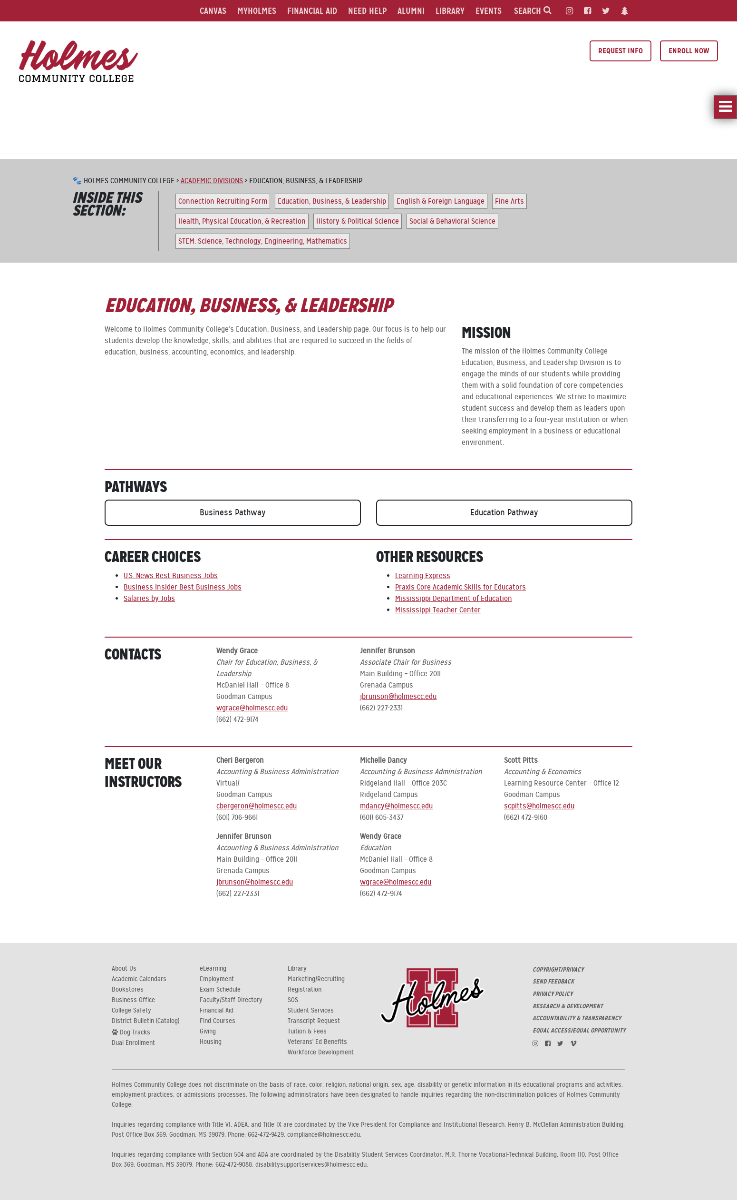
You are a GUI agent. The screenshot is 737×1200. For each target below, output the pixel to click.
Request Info (620, 51)
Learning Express (422, 575)
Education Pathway (504, 512)
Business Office (133, 1000)
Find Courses (217, 1021)
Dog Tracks (131, 1032)
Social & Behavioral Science (452, 221)
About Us (124, 969)
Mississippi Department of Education (453, 598)
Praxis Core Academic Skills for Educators (460, 587)
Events (488, 10)
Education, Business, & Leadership (332, 201)
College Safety (131, 1010)
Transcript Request (314, 1021)
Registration (304, 990)
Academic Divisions (212, 181)
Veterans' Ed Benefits (317, 1042)
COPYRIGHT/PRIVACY (558, 970)
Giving (208, 1031)
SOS (293, 1000)
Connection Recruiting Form (222, 201)
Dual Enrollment (133, 1043)
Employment (217, 979)
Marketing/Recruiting (316, 979)
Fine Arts (509, 201)
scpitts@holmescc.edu (539, 806)
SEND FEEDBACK (553, 981)
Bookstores (128, 990)
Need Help (367, 10)
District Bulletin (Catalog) (145, 1021)
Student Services (311, 1010)
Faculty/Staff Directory (231, 1000)
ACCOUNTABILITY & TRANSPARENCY (577, 1018)
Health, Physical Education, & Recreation (242, 221)
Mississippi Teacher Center (438, 610)
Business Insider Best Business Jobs (183, 587)
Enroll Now (689, 51)
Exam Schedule (220, 990)
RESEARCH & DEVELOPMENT (568, 1006)
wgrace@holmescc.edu (252, 708)
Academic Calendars (139, 979)
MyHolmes (256, 10)
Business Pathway (233, 512)
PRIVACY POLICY (552, 994)
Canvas (213, 10)
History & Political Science (357, 221)
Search (533, 10)
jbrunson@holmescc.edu (398, 696)
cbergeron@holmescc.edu (256, 806)
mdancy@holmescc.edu (396, 806)
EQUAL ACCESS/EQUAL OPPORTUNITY (579, 1030)
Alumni (411, 10)
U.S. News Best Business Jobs (171, 575)
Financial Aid (312, 10)
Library (450, 10)
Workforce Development (321, 1052)
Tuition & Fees (307, 1031)
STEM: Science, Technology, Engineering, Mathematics (262, 241)
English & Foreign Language (441, 201)
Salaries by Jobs (149, 598)
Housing (211, 1042)
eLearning (213, 969)
